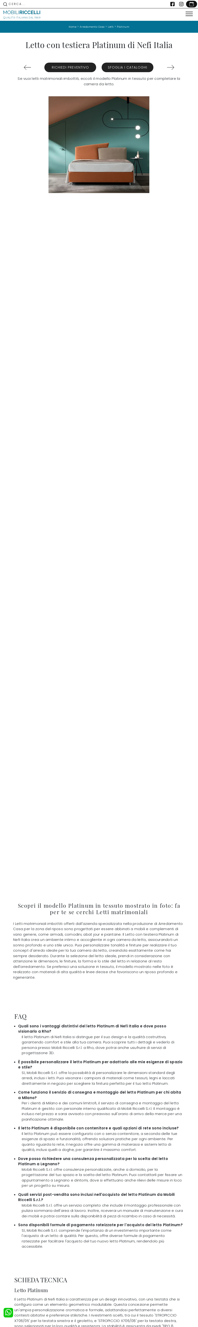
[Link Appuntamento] (191, 4)
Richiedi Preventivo (70, 67)
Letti (111, 27)
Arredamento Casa (92, 27)
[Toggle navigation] (189, 14)
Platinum (123, 27)
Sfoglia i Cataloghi (127, 67)
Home (72, 27)
